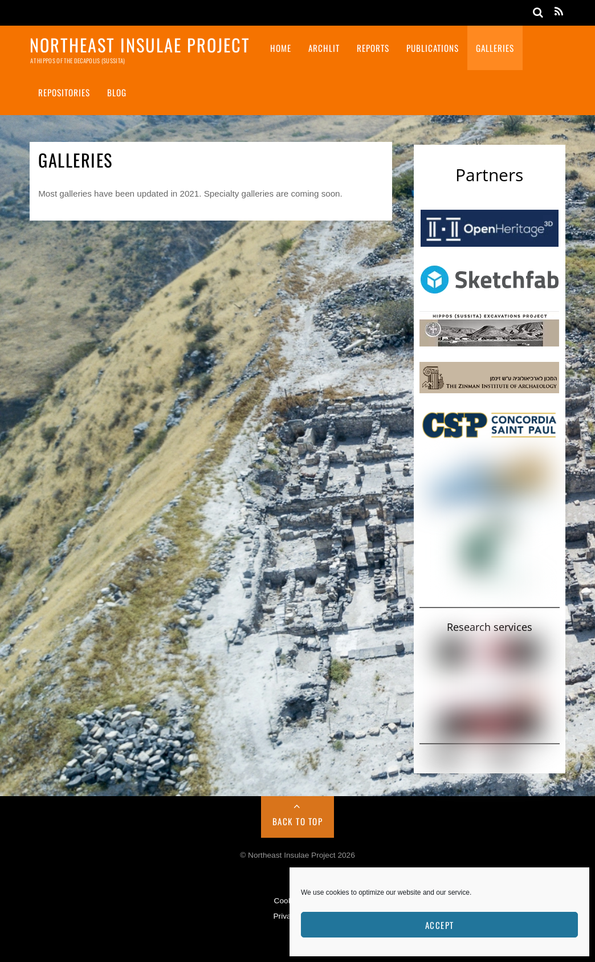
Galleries (495, 48)
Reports (373, 48)
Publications (432, 48)
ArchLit (324, 48)
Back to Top (297, 821)
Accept (439, 925)
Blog (117, 92)
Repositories (64, 92)
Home (280, 48)
